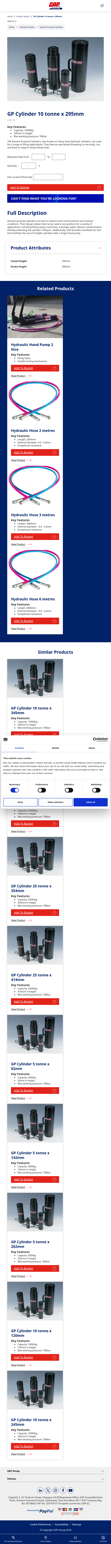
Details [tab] (55, 748)
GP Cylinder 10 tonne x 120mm (31, 1333)
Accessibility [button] (61, 1524)
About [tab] (92, 748)
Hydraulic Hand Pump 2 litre (32, 347)
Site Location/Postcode (19, 177)
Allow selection (55, 802)
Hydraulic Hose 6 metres (33, 599)
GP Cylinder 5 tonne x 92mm (30, 1066)
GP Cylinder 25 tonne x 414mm (31, 977)
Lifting (11, 27)
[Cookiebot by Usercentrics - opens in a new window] (95, 739)
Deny (20, 802)
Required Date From (18, 157)
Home (10, 16)
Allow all (90, 802)
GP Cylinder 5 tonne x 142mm (30, 1155)
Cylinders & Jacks (27, 27)
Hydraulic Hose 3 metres (33, 514)
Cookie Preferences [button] (40, 1524)
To (48, 157)
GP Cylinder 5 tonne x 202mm (30, 1244)
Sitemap (76, 1524)
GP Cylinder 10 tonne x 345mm (31, 710)
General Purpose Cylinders (51, 27)
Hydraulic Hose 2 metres (33, 430)
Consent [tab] (19, 748)
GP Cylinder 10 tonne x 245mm (31, 1422)
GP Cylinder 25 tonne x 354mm (31, 888)
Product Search (23, 16)
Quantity (12, 165)
